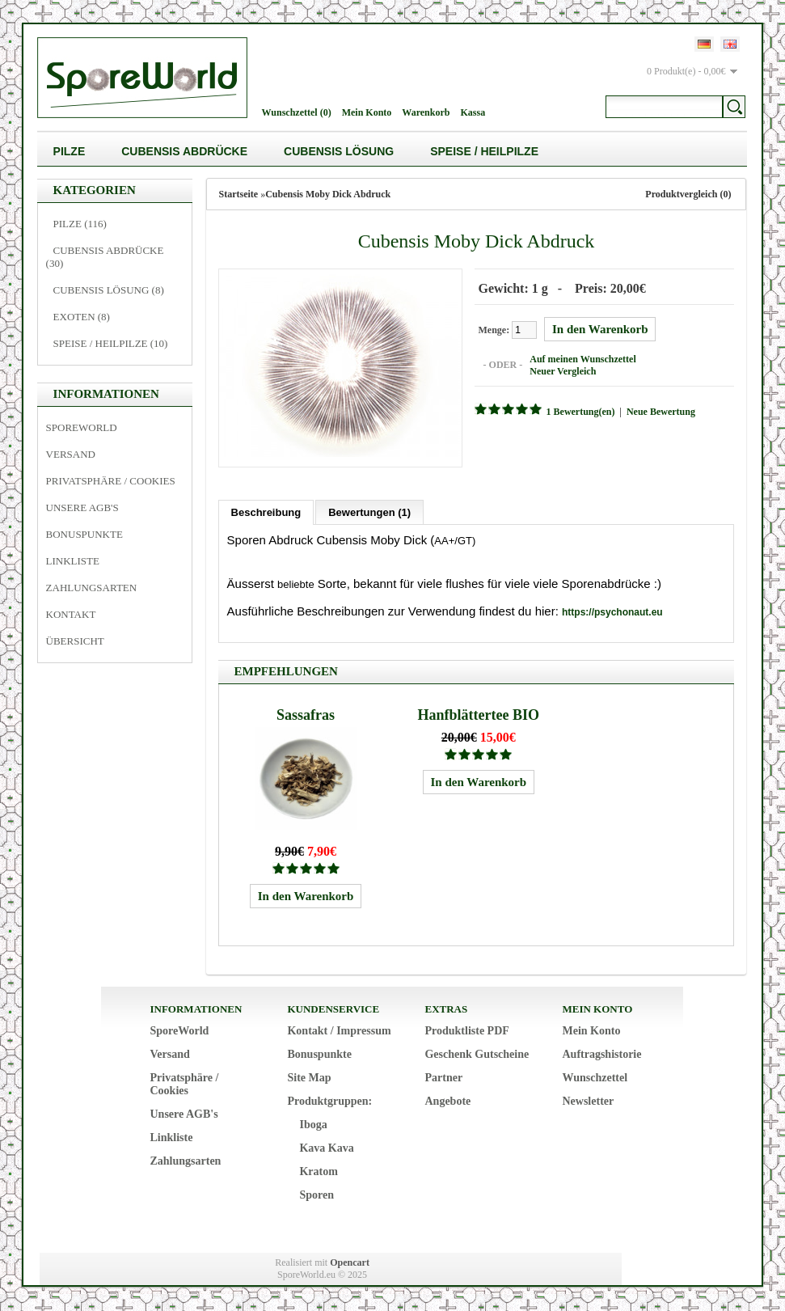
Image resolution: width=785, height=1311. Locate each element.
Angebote (447, 1101)
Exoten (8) (81, 317)
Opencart (349, 1262)
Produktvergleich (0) (688, 194)
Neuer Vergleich (563, 371)
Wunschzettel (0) (296, 112)
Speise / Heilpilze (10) (110, 343)
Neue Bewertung (661, 411)
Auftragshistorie (601, 1054)
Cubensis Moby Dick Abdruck (327, 194)
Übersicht (75, 641)
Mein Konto (367, 112)
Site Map (309, 1078)
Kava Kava (326, 1148)
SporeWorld (81, 427)
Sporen (316, 1195)
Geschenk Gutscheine (476, 1054)
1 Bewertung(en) (581, 411)
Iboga (313, 1125)
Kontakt (71, 614)
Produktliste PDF (466, 1031)
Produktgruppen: (329, 1101)
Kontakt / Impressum (338, 1031)
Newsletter (588, 1101)
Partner (443, 1078)
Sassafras (305, 715)
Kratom (318, 1171)
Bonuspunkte (84, 534)
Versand (70, 454)
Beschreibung (266, 512)
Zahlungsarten (91, 587)
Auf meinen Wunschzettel (583, 359)
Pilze (69, 151)
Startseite (239, 194)
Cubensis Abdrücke (184, 151)
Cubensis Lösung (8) (108, 290)
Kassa (472, 112)
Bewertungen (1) (369, 512)
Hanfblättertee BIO (478, 715)
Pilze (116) (80, 224)
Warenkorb (425, 112)
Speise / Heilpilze (484, 151)
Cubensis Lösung (339, 151)
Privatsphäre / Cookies (110, 481)
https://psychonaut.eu (612, 612)
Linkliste (72, 561)
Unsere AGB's (82, 507)
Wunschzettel (594, 1078)
